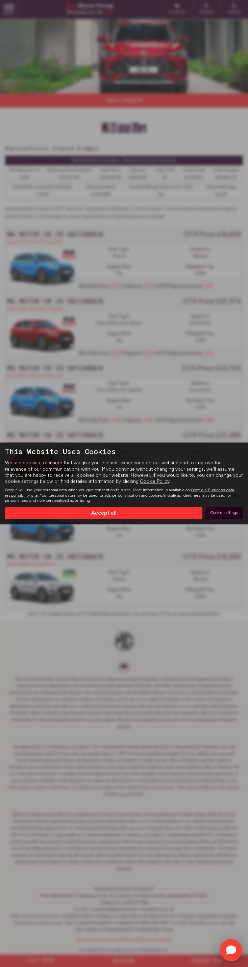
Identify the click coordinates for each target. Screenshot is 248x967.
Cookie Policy (154, 481)
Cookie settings (224, 513)
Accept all (104, 513)
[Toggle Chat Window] (231, 950)
